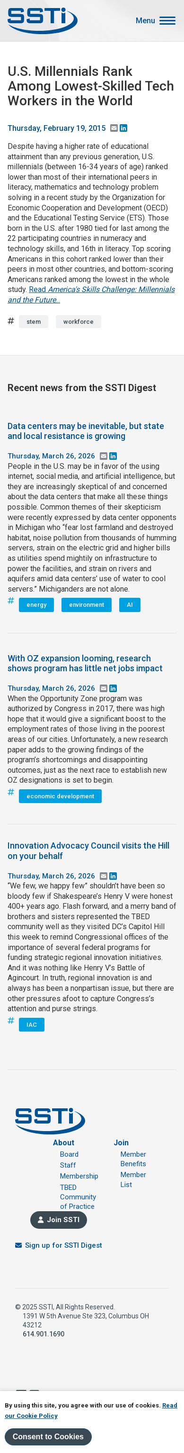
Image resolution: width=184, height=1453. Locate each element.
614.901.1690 (43, 1334)
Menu (145, 21)
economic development (60, 796)
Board (69, 1154)
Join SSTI (63, 1219)
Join (121, 1142)
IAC (31, 1024)
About (63, 1142)
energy (36, 604)
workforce (78, 321)
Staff (68, 1165)
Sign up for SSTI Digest (63, 1245)
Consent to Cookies (48, 1437)
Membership (79, 1176)
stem (33, 321)
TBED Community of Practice (78, 1197)
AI (130, 604)
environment (86, 604)
